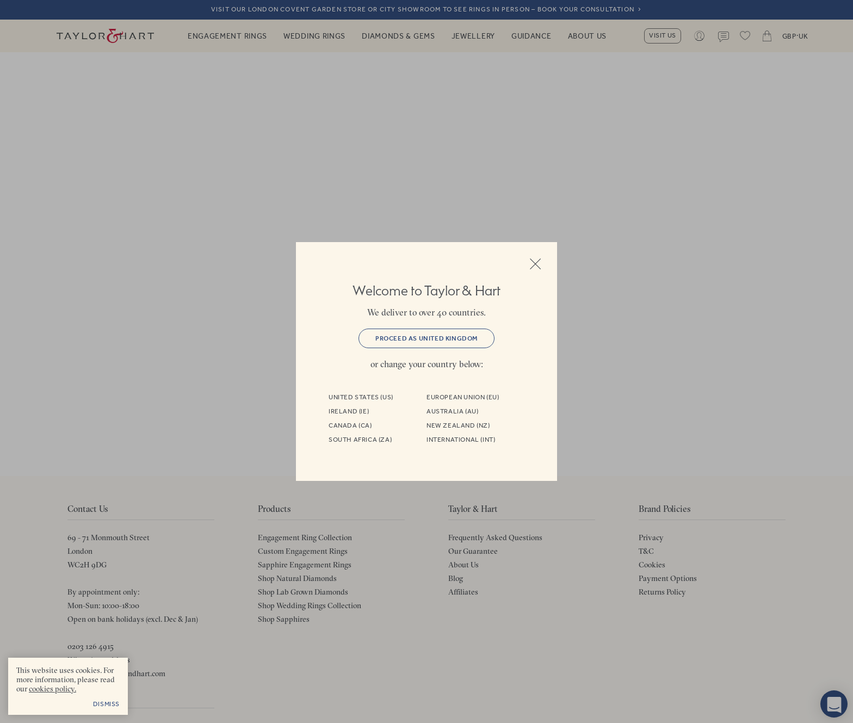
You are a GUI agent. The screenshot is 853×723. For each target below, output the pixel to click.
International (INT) (460, 439)
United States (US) (361, 397)
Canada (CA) (350, 425)
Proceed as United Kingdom (426, 338)
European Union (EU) (462, 397)
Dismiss (106, 704)
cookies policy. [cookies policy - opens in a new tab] (52, 689)
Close (535, 264)
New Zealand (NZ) (458, 425)
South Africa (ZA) (360, 439)
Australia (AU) (452, 411)
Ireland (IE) (349, 411)
